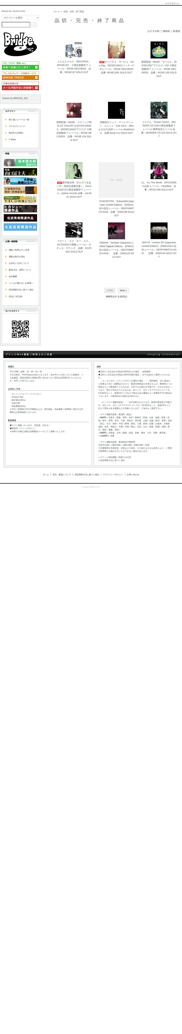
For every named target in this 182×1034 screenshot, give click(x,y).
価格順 (166, 31)
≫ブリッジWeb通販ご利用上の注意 (114, 457)
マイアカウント (170, 3)
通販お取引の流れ (17, 256)
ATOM (19, 296)
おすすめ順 (153, 31)
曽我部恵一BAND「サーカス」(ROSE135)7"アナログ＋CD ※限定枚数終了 (159, 65)
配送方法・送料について (20, 270)
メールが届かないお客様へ (21, 283)
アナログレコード (17, 126)
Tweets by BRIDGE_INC (15, 98)
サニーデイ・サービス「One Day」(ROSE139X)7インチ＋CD (116, 65)
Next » (123, 290)
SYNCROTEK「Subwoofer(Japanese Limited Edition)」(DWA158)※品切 (116, 205)
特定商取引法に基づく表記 (21, 290)
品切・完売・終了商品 (74, 11)
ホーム (57, 11)
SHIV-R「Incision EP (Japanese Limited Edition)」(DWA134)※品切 (159, 246)
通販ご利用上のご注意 (19, 250)
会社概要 (13, 276)
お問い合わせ (133, 474)
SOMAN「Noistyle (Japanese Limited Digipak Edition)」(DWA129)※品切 (116, 246)
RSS (11, 296)
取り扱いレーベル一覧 (19, 119)
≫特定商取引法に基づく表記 (111, 460)
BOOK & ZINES (16, 133)
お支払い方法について (19, 263)
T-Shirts (12, 139)
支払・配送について (62, 474)
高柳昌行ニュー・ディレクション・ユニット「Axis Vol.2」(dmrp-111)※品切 (116, 126)
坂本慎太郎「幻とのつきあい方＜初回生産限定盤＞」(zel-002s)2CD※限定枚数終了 (74, 186)
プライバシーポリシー (113, 474)
